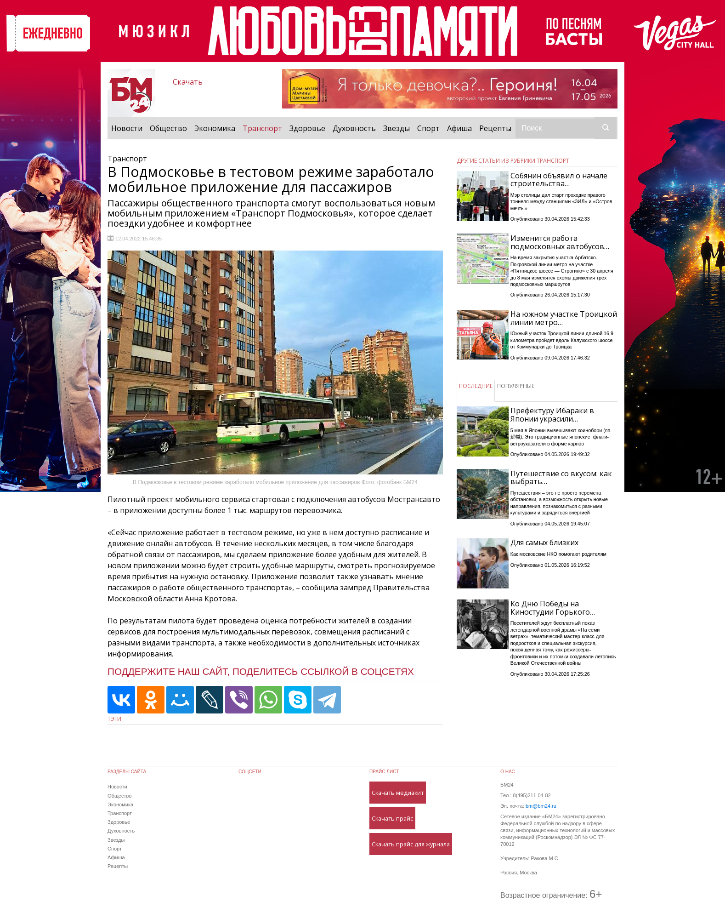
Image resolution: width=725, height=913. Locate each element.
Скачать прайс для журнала (411, 844)
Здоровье (307, 128)
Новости (126, 128)
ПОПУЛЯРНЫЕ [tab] (515, 386)
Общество (168, 128)
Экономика (214, 128)
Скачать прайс (392, 818)
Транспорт (264, 127)
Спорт (428, 128)
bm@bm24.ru (541, 806)
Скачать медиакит (398, 792)
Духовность (354, 128)
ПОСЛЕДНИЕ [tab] (476, 386)
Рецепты (495, 128)
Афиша (459, 128)
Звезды (396, 128)
